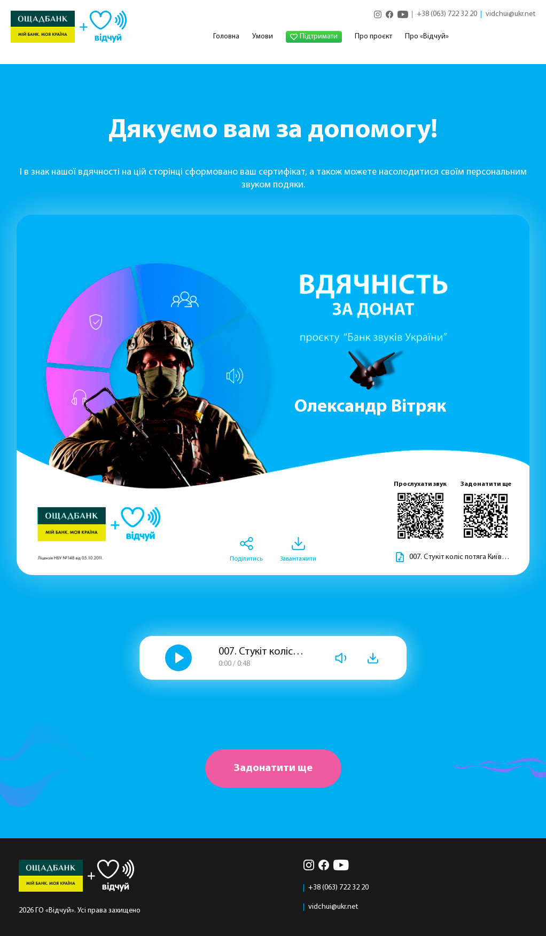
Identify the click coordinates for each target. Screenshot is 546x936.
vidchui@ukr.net (510, 14)
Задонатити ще (273, 768)
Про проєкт (373, 37)
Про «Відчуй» (427, 37)
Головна (226, 37)
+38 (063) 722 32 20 (447, 14)
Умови (262, 37)
